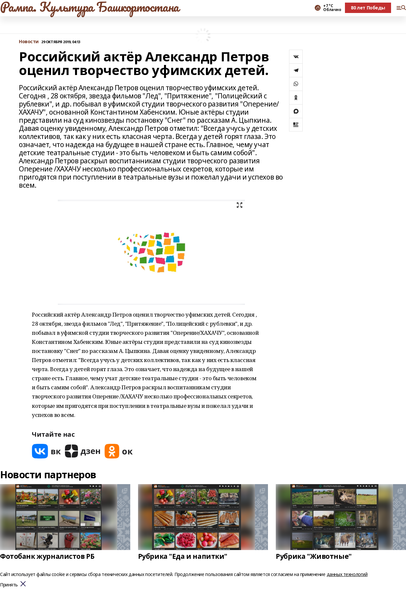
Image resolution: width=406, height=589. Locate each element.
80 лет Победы (368, 8)
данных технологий (347, 574)
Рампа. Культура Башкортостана (89, 7)
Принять (9, 585)
